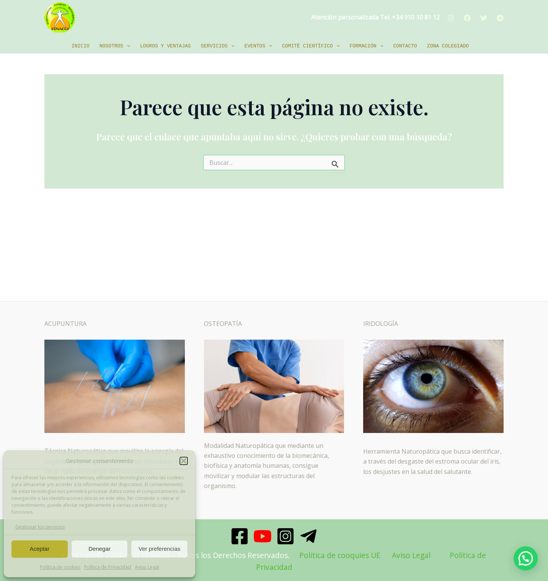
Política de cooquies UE (339, 555)
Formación (366, 46)
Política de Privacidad (107, 567)
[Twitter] (483, 18)
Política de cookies (60, 567)
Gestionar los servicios (40, 527)
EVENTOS (258, 46)
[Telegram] (500, 18)
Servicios (218, 46)
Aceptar (39, 548)
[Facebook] (467, 18)
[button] (184, 461)
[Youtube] (262, 536)
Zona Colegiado (448, 46)
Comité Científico (310, 46)
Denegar (99, 548)
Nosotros (114, 46)
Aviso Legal (147, 567)
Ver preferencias (159, 548)
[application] (126, 46)
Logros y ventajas (165, 46)
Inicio (81, 46)
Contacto (405, 46)
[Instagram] (450, 18)
